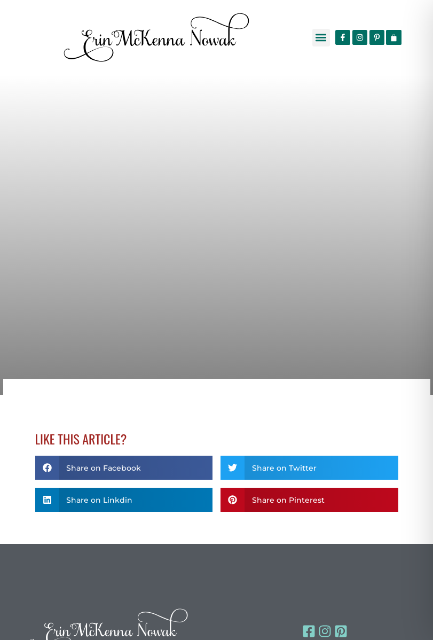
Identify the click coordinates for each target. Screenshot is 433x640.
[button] (321, 37)
